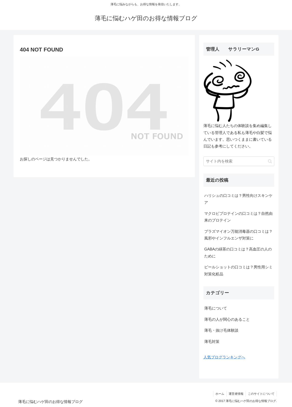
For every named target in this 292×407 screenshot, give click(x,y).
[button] (270, 161)
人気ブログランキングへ (224, 357)
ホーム (219, 393)
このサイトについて (261, 393)
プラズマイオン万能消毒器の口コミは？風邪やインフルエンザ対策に (238, 234)
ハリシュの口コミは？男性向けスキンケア (238, 198)
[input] (238, 161)
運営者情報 (236, 393)
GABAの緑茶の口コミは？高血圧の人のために (238, 252)
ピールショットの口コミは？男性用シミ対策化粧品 (238, 270)
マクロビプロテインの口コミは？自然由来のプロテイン (238, 216)
